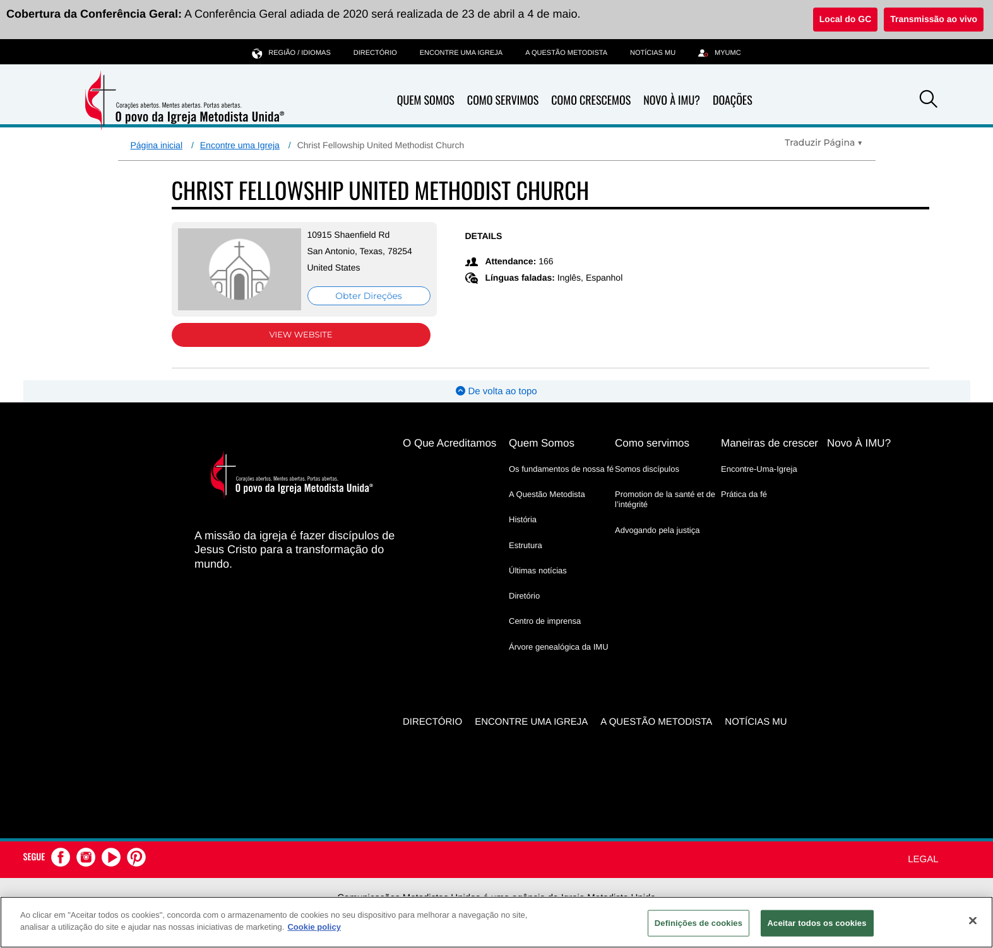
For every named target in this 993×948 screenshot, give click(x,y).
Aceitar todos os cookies (817, 923)
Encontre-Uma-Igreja (759, 469)
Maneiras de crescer (769, 443)
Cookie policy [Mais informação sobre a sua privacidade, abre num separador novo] (314, 927)
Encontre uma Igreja (240, 145)
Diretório (524, 595)
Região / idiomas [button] (291, 53)
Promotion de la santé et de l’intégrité (665, 499)
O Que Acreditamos (449, 443)
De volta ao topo (496, 391)
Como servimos (652, 443)
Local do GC (845, 19)
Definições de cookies (698, 923)
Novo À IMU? (671, 100)
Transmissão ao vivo (933, 19)
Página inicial (157, 145)
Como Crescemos (591, 100)
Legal (923, 859)
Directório (375, 53)
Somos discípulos (647, 469)
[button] (928, 101)
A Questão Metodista (566, 53)
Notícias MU (652, 53)
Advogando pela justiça (657, 530)
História (523, 519)
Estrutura (525, 545)
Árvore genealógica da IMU (559, 647)
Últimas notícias (538, 570)
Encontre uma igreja (461, 53)
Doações (732, 100)
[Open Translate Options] (823, 142)
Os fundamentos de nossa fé (561, 469)
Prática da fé (744, 494)
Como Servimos (502, 100)
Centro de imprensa (545, 621)
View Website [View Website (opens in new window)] (300, 335)
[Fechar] (973, 920)
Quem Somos (426, 100)
